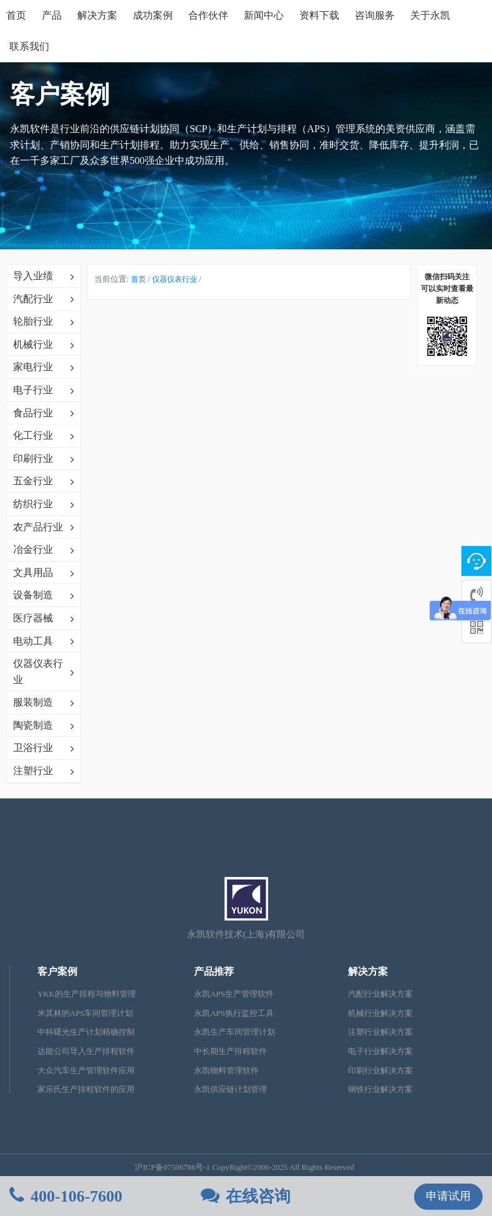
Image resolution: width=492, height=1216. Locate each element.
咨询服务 (375, 15)
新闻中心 (264, 15)
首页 (16, 15)
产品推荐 (214, 971)
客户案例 (57, 971)
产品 (52, 15)
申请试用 (448, 1196)
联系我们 (29, 46)
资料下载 (319, 15)
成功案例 (153, 15)
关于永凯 (430, 15)
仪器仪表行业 (174, 279)
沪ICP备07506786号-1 (172, 1167)
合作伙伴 (208, 15)
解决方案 (97, 15)
